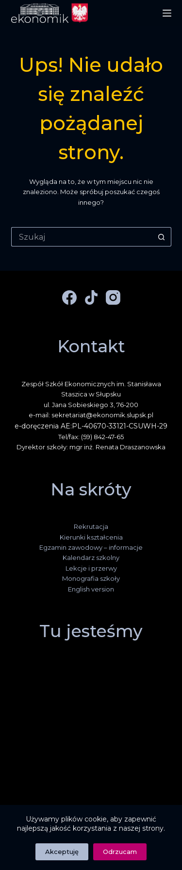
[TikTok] (91, 297)
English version (91, 589)
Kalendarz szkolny (91, 557)
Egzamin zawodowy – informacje (91, 547)
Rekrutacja (91, 526)
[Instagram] (113, 297)
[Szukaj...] (81, 236)
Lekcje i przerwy (91, 568)
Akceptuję (62, 851)
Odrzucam (120, 851)
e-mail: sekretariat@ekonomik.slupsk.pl (91, 415)
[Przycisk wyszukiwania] (161, 236)
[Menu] (167, 13)
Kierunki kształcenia (91, 537)
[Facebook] (69, 297)
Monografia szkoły (91, 578)
